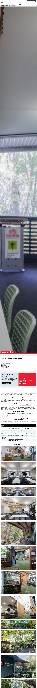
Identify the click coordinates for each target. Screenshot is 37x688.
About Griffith (33, 4)
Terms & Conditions (6, 383)
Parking (31, 400)
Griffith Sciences (5, 5)
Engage (19, 4)
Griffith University (5, 2)
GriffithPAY (30, 421)
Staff (21, 1)
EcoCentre (10, 5)
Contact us (24, 1)
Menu (7, 354)
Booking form (22, 383)
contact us (29, 380)
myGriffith (18, 1)
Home (2, 5)
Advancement (26, 4)
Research (14, 4)
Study (2, 4)
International (7, 4)
